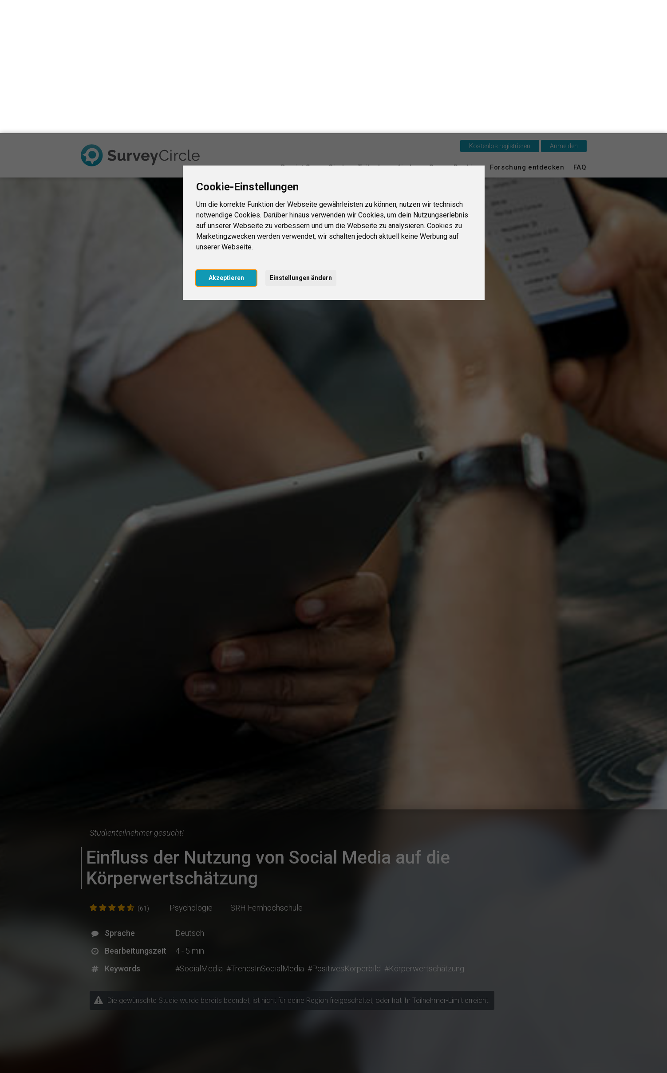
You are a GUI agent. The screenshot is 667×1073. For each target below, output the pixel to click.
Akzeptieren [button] (226, 144)
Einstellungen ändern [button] (301, 144)
